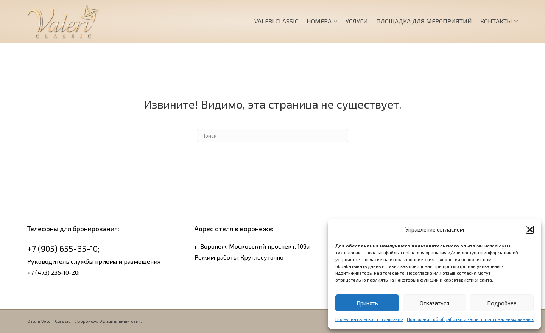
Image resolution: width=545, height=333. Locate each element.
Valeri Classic (276, 21)
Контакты (496, 21)
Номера (319, 21)
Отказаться (434, 303)
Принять (367, 303)
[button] (530, 229)
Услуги (357, 21)
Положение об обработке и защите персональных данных (470, 319)
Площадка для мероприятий (424, 21)
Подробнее (502, 303)
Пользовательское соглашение (369, 319)
